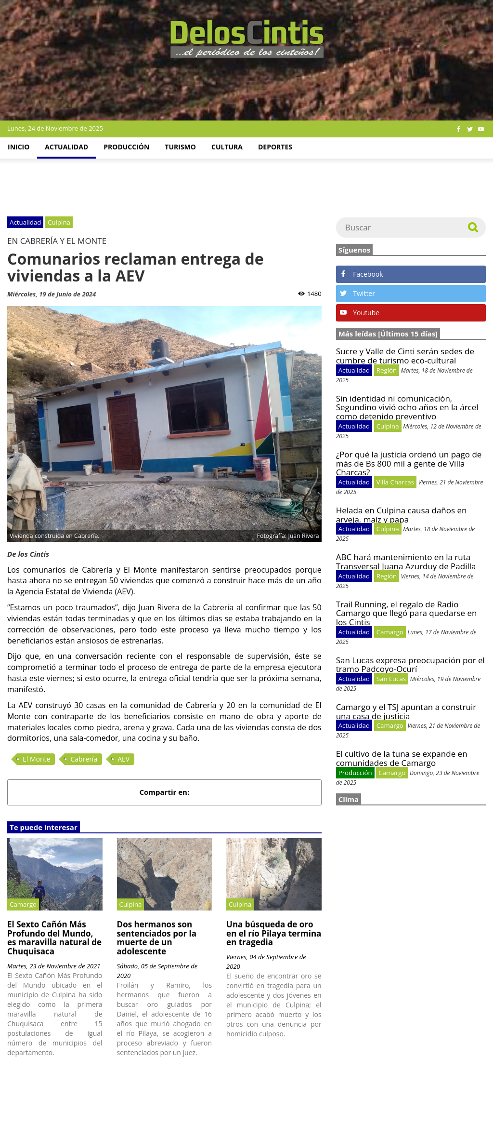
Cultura (227, 146)
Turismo (180, 146)
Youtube (359, 312)
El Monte (36, 758)
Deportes (275, 146)
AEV (123, 758)
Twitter (357, 293)
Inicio (18, 146)
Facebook (361, 274)
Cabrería (83, 758)
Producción (126, 146)
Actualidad (66, 146)
